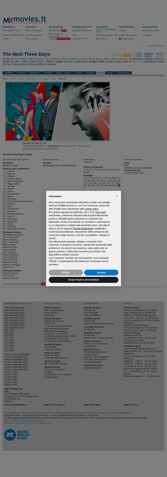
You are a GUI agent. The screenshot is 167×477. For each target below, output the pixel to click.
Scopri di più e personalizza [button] (83, 279)
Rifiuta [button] (66, 272)
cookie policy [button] (91, 209)
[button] (116, 196)
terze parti (100, 212)
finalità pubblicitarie (83, 228)
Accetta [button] (101, 272)
